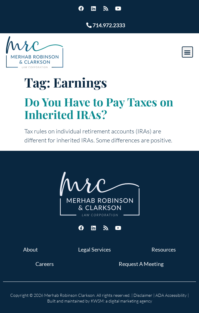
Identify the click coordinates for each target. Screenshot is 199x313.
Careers (44, 264)
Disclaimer (142, 295)
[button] (187, 52)
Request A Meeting (141, 264)
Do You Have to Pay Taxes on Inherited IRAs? (98, 108)
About (30, 249)
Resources (164, 249)
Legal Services (94, 249)
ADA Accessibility (171, 295)
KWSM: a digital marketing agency (121, 300)
